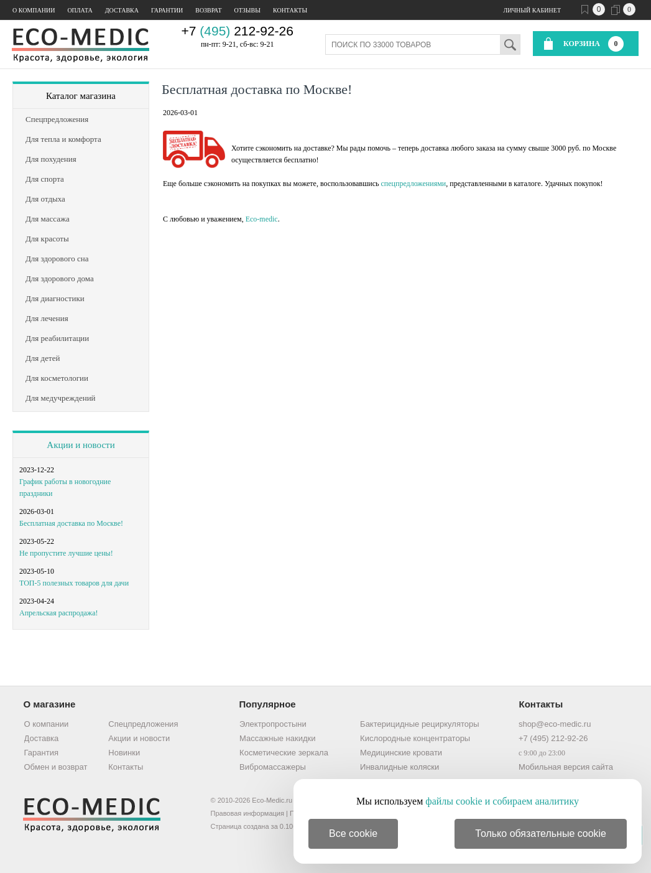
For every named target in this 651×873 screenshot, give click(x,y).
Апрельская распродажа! (58, 613)
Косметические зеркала (283, 752)
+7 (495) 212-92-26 (553, 738)
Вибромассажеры (272, 767)
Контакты (290, 10)
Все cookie (353, 833)
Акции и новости (80, 445)
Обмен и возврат (56, 767)
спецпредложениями (413, 183)
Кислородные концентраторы (415, 738)
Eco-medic (262, 219)
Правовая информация (247, 813)
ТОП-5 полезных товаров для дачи (74, 583)
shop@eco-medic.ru (555, 724)
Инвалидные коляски (399, 767)
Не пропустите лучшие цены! (66, 553)
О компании (33, 10)
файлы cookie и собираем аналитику (502, 801)
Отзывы (247, 10)
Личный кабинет (532, 10)
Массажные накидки (277, 738)
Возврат (208, 10)
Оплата (79, 10)
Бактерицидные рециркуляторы (419, 724)
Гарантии (167, 10)
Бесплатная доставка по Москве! (71, 523)
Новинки (124, 752)
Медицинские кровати (401, 752)
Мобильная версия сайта (566, 767)
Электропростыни (273, 724)
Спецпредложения (143, 724)
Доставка (122, 10)
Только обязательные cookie (540, 833)
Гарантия (41, 752)
